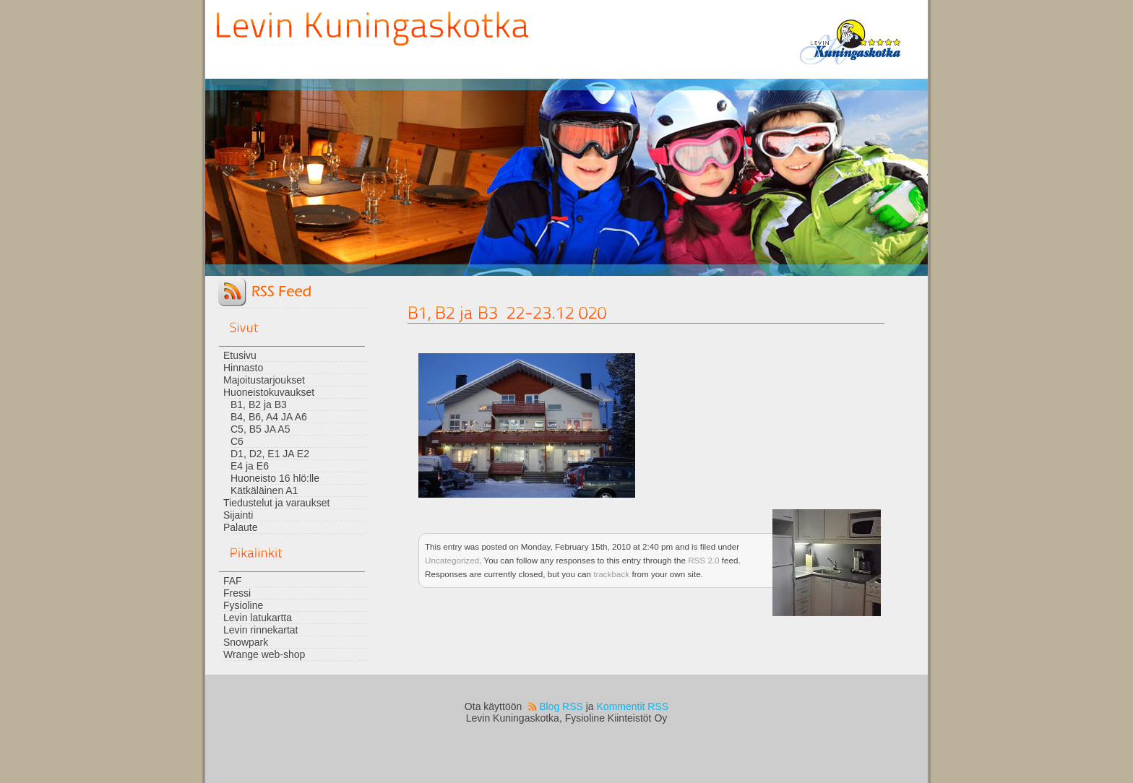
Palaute (240, 527)
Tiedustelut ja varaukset (276, 503)
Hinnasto (243, 367)
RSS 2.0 (703, 560)
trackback (611, 574)
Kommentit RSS (633, 706)
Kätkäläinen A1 (264, 490)
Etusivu (240, 355)
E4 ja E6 (250, 466)
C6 (237, 441)
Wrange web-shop (264, 654)
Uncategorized (452, 560)
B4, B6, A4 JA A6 (269, 417)
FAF (232, 581)
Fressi (237, 593)
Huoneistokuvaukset (268, 392)
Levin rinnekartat (260, 630)
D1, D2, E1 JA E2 (270, 453)
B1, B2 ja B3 (259, 404)
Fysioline (243, 605)
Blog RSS (561, 706)
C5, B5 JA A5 (260, 429)
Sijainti (238, 515)
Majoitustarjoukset (264, 380)
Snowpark (245, 642)
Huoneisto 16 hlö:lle (275, 478)
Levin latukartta (257, 617)
